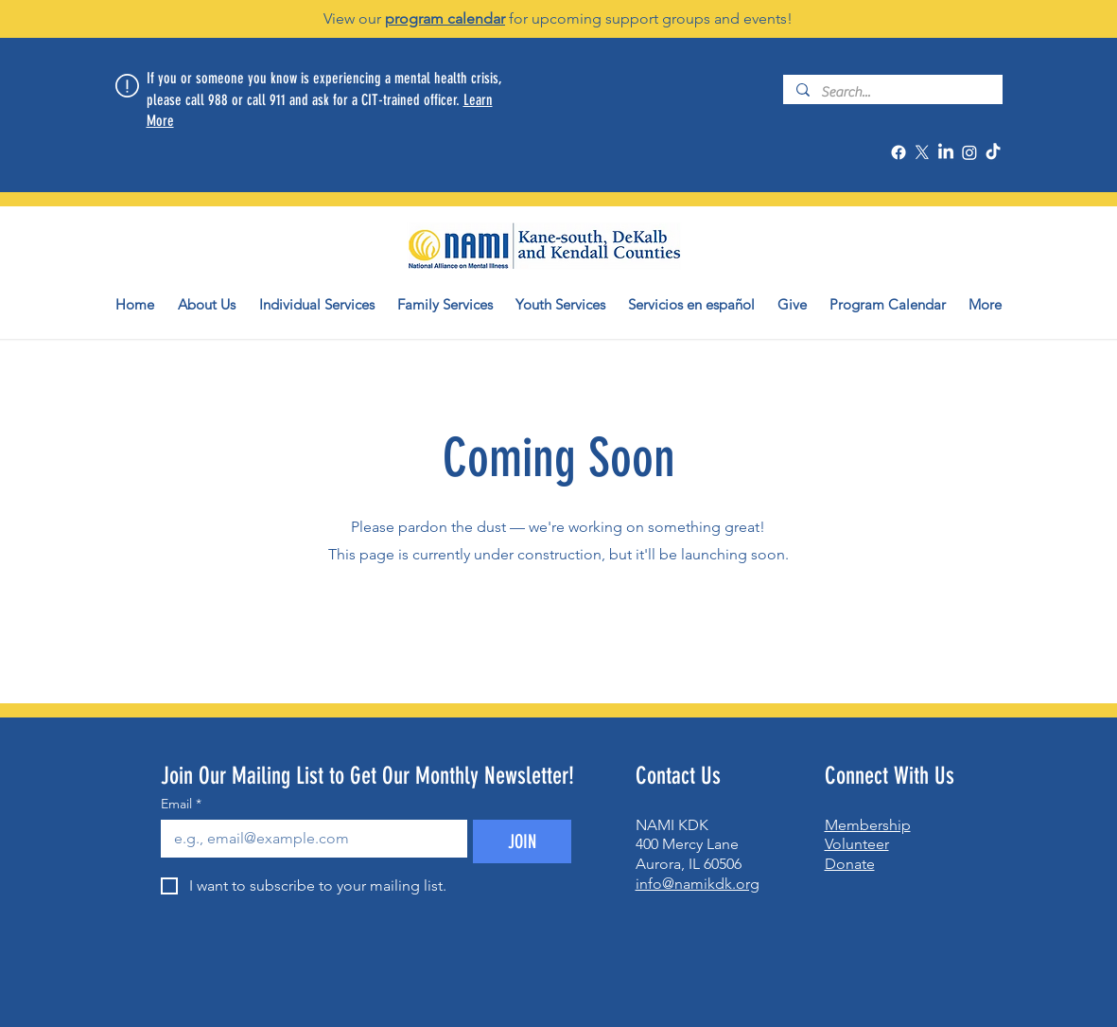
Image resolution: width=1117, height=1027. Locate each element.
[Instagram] (969, 152)
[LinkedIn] (945, 152)
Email (181, 804)
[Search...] (892, 92)
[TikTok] (993, 152)
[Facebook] (898, 152)
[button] (207, 304)
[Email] (308, 839)
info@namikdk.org (697, 884)
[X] (922, 152)
